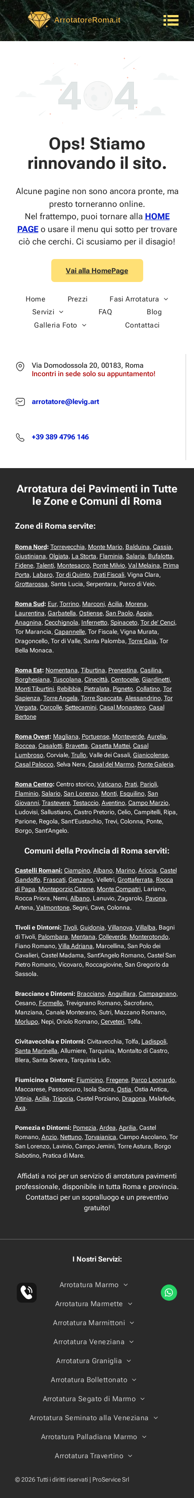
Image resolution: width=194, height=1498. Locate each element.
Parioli (148, 784)
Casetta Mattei (110, 745)
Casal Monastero (122, 707)
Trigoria (63, 1098)
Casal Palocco (34, 764)
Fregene (117, 1079)
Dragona (134, 1098)
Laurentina (30, 613)
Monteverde (128, 736)
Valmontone (52, 907)
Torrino (69, 603)
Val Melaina (144, 565)
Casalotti (50, 745)
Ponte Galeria (155, 764)
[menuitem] (35, 299)
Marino (125, 870)
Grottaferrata (135, 879)
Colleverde (112, 936)
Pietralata (97, 688)
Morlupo (26, 1021)
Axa (20, 1107)
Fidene (24, 565)
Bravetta (76, 745)
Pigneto (123, 688)
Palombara (53, 936)
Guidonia (92, 927)
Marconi (93, 603)
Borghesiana (32, 679)
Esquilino (132, 793)
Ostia (124, 1089)
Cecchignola (61, 622)
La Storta (84, 556)
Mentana (83, 936)
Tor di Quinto (73, 574)
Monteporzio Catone (66, 888)
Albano (103, 870)
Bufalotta (160, 556)
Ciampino (77, 870)
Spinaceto (123, 622)
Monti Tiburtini (34, 688)
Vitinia (23, 1098)
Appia (144, 613)
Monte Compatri (119, 888)
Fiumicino (89, 1079)
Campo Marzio (148, 802)
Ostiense (91, 613)
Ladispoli (153, 1041)
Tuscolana (67, 679)
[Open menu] (171, 20)
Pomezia (84, 1127)
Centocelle (125, 679)
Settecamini (80, 707)
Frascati (54, 879)
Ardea (107, 1127)
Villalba (146, 927)
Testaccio (86, 802)
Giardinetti (156, 679)
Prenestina (122, 670)
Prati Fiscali (108, 574)
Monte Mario (105, 546)
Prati (131, 784)
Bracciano (91, 993)
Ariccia (147, 870)
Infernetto (94, 622)
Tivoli (70, 927)
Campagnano (157, 993)
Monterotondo (148, 936)
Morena (136, 603)
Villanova (120, 927)
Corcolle (51, 707)
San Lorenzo (81, 793)
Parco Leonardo (153, 1079)
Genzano (80, 879)
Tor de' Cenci (158, 622)
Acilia (115, 603)
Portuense (95, 736)
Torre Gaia (142, 640)
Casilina (151, 670)
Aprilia (127, 1127)
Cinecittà (96, 679)
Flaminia (111, 556)
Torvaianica (100, 1136)
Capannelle (69, 631)
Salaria (135, 556)
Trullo (78, 755)
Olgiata (58, 556)
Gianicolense (150, 755)
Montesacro (73, 565)
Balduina (138, 546)
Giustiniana (30, 556)
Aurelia (156, 736)
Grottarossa (31, 583)
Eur (52, 603)
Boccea (25, 745)
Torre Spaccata (101, 697)
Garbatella (62, 613)
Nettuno (71, 1136)
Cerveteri (112, 1021)
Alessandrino (143, 697)
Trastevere (56, 802)
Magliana (66, 736)
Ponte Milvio (109, 565)
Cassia (162, 546)
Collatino (148, 688)
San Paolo (119, 613)
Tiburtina (93, 670)
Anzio (49, 1136)
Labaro (43, 574)
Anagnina (28, 622)
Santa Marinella (36, 1050)
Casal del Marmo (111, 764)
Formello (51, 1002)
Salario (51, 793)
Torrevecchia (67, 546)
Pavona (155, 898)
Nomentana (62, 670)
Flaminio (26, 793)
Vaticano (109, 784)
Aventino (113, 802)
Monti (109, 793)
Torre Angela (60, 697)
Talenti (45, 565)
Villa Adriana (75, 945)
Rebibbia (69, 688)
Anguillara (122, 993)
